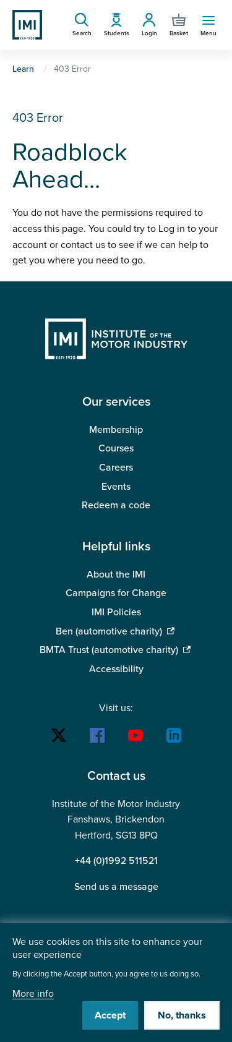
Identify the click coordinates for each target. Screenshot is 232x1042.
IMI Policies (116, 612)
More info (33, 994)
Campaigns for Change (116, 593)
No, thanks (182, 1015)
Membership (116, 430)
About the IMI (116, 574)
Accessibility (116, 669)
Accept (110, 1015)
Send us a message (116, 887)
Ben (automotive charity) (109, 631)
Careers (116, 467)
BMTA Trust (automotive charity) (109, 650)
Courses (116, 448)
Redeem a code (116, 505)
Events (116, 486)
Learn (23, 69)
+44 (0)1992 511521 (116, 861)
